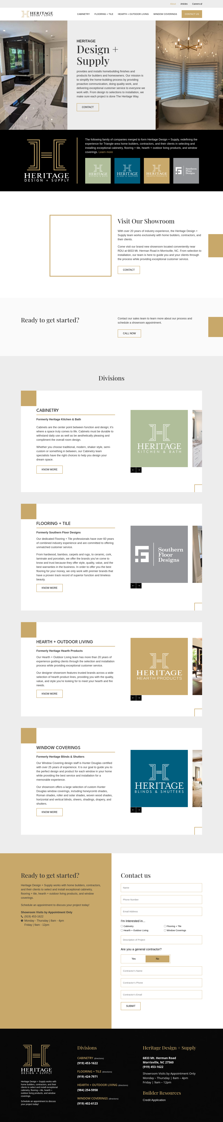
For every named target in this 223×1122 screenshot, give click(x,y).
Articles (184, 4)
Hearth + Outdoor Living (133, 14)
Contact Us (192, 14)
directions (99, 1058)
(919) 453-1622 (87, 1063)
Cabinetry (83, 14)
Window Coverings (165, 14)
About (173, 4)
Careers (197, 4)
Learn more (106, 152)
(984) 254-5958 (87, 1090)
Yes (134, 958)
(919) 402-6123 (87, 1103)
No (157, 958)
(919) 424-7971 (87, 1077)
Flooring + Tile (103, 14)
